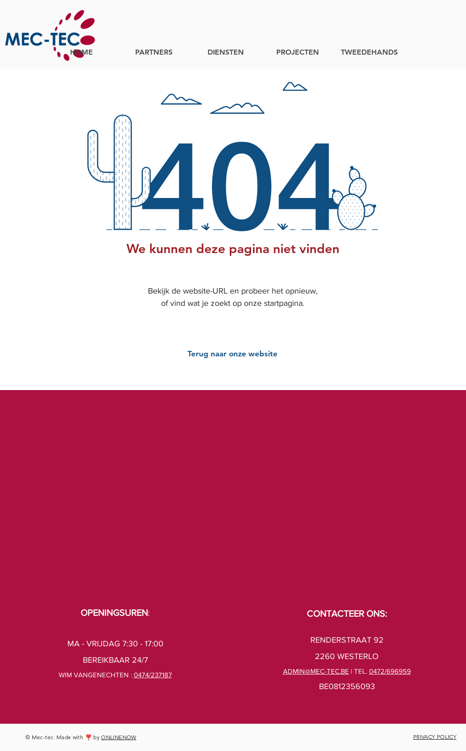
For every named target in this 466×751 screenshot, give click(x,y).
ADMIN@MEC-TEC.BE (316, 671)
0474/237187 (153, 675)
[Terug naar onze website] (232, 354)
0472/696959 (390, 671)
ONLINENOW (118, 737)
